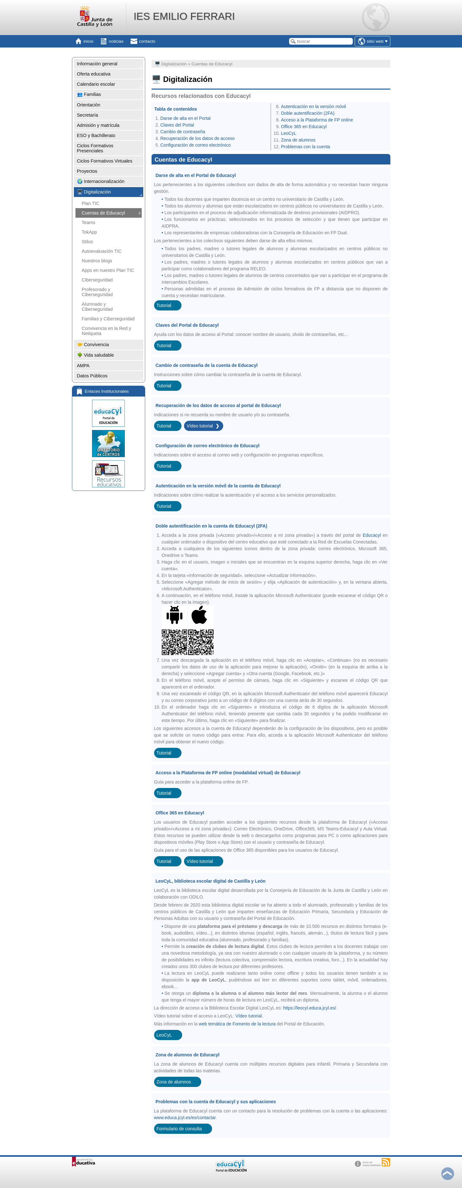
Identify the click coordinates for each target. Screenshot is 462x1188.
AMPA (83, 365)
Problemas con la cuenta (305, 146)
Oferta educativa (94, 74)
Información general (97, 63)
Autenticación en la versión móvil (313, 106)
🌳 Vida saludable (95, 355)
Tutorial (164, 305)
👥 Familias (89, 94)
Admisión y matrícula (98, 125)
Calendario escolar (96, 84)
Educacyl (372, 535)
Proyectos (87, 171)
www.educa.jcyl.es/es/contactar (185, 1117)
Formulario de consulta (179, 1128)
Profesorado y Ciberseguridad (97, 292)
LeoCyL (288, 133)
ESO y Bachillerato (96, 135)
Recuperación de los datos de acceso (197, 138)
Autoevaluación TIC (102, 251)
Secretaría (87, 115)
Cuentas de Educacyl (103, 212)
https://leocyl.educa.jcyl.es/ (309, 1007)
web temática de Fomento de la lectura (238, 1023)
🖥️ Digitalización (94, 191)
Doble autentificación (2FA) (308, 113)
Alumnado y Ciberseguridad (97, 307)
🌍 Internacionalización (100, 181)
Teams (88, 222)
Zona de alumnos (298, 139)
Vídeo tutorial (200, 425)
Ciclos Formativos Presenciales (95, 148)
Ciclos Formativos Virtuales (104, 161)
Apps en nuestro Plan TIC (108, 270)
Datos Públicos (92, 375)
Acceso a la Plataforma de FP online (317, 119)
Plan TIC (91, 203)
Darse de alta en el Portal (185, 118)
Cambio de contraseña (182, 131)
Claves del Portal (177, 125)
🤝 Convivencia (93, 344)
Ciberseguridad (97, 279)
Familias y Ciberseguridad (108, 318)
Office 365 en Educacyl (304, 126)
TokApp (89, 232)
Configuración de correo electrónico (195, 145)
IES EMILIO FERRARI (184, 16)
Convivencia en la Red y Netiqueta (106, 331)
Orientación (89, 104)
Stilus (87, 241)
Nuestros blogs (97, 260)
